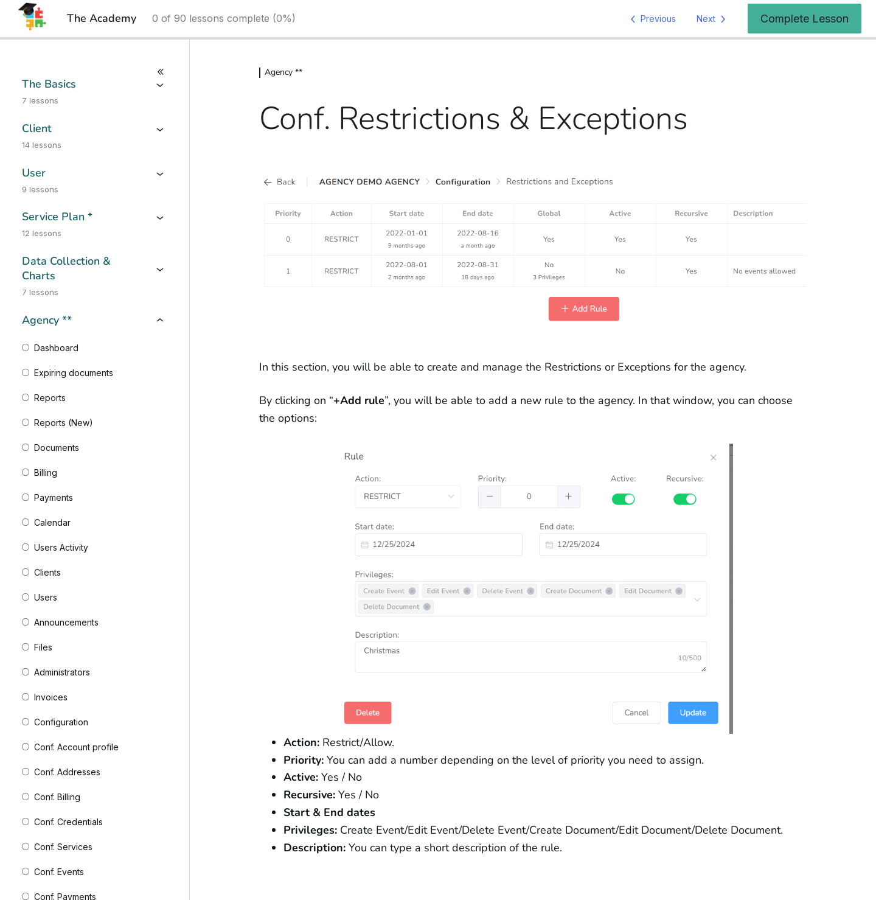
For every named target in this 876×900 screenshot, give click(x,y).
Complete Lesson (804, 18)
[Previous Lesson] (651, 18)
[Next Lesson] (713, 18)
